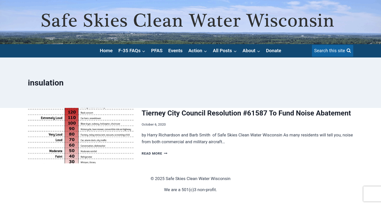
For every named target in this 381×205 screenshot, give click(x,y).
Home (106, 50)
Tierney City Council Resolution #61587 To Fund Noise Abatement (246, 113)
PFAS (156, 50)
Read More (154, 153)
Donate (273, 50)
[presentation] (81, 135)
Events (175, 50)
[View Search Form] (332, 51)
